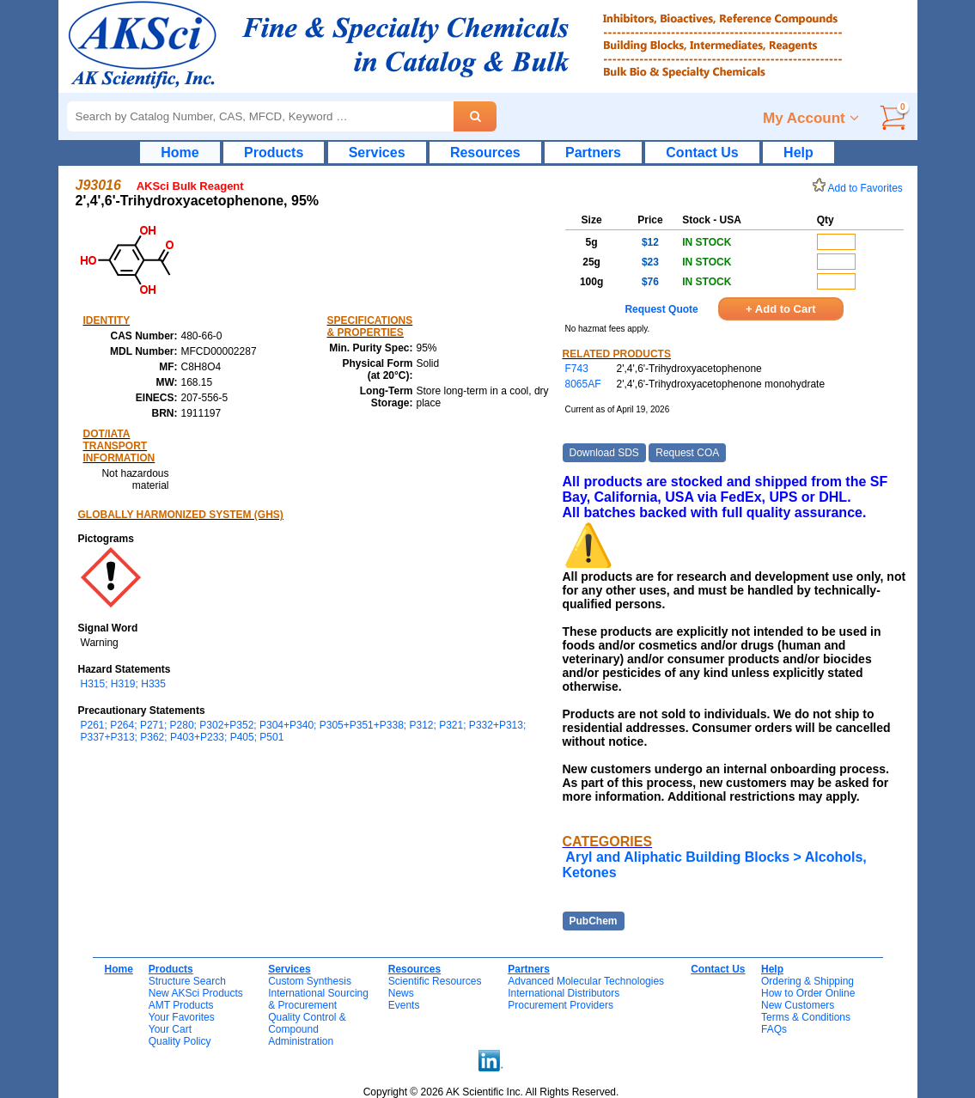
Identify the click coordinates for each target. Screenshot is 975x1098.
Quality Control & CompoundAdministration (307, 1029)
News (401, 993)
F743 (576, 369)
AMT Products (181, 1005)
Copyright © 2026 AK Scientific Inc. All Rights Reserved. (491, 1092)
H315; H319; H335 (123, 684)
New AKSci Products (196, 993)
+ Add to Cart (781, 308)
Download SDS (604, 453)
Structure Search (187, 981)
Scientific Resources (435, 981)
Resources (485, 152)
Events (404, 1005)
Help (798, 152)
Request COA (687, 453)
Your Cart (170, 1029)
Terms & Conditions (805, 1017)
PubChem (594, 921)
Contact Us (702, 152)
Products (273, 152)
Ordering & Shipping (807, 981)
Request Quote (661, 309)
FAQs (774, 1029)
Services (377, 152)
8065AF (583, 384)
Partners (593, 152)
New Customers (797, 1005)
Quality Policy (180, 1041)
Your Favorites (182, 1017)
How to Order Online (808, 993)
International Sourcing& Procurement (318, 999)
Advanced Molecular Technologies (586, 981)
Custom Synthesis (309, 981)
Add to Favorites (861, 188)
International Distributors (563, 993)
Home (179, 152)
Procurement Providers (560, 1005)
